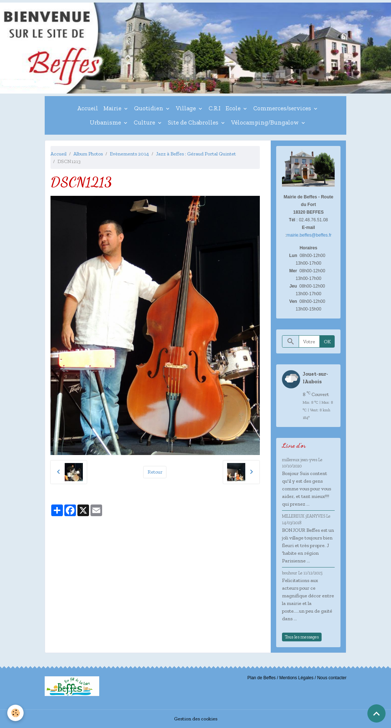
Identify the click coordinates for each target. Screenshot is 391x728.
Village (186, 108)
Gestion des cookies (195, 719)
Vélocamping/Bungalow (265, 122)
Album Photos (88, 154)
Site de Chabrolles (194, 122)
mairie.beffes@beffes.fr (309, 235)
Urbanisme (106, 122)
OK (327, 342)
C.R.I (215, 108)
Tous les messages (302, 637)
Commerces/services (283, 108)
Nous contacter (332, 677)
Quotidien (149, 108)
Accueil (87, 108)
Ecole (234, 108)
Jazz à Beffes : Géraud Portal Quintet (196, 154)
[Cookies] (15, 713)
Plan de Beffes (261, 677)
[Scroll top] (376, 713)
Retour (155, 472)
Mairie (113, 108)
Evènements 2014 (129, 154)
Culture (145, 122)
